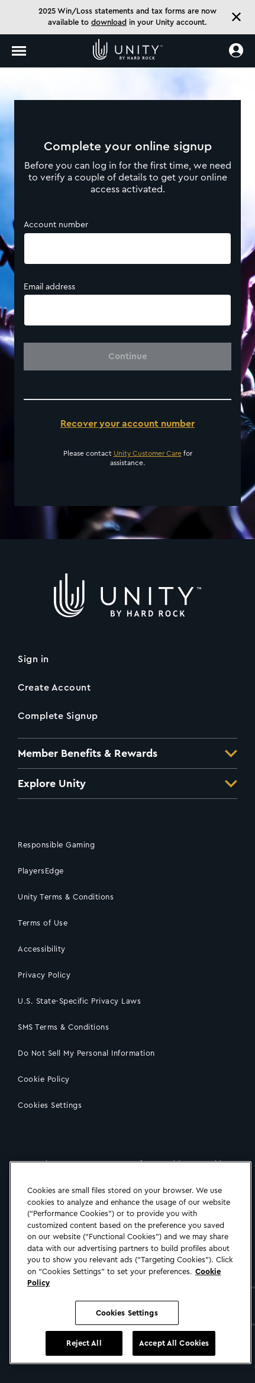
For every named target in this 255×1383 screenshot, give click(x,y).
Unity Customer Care (148, 453)
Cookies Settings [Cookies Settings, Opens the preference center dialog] (127, 1313)
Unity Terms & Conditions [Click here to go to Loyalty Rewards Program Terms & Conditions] (66, 897)
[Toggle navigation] (19, 51)
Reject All (83, 1343)
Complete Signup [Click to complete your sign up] (58, 716)
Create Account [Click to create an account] (54, 687)
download (109, 22)
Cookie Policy (44, 1079)
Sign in (33, 659)
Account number (56, 225)
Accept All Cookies (174, 1343)
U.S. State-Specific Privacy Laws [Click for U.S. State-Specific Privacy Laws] (79, 1001)
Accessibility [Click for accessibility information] (42, 949)
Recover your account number (127, 423)
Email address (49, 287)
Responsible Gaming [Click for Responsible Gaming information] (56, 845)
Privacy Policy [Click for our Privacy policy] (44, 975)
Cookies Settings (50, 1105)
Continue (127, 356)
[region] (130, 1262)
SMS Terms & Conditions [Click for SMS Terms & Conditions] (63, 1027)
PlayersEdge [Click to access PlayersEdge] (41, 871)
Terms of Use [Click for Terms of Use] (42, 923)
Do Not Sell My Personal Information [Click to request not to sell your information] (86, 1053)
